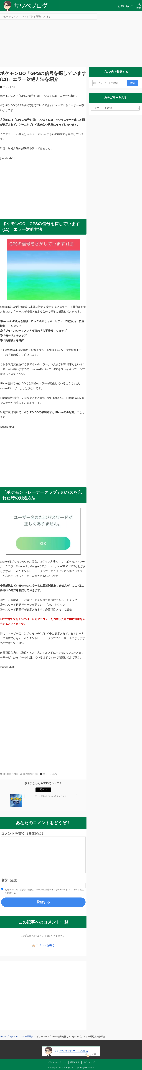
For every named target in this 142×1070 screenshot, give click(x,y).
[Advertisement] (71, 44)
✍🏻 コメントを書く (43, 945)
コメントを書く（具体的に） (23, 833)
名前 (10, 880)
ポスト (43, 789)
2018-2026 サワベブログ (68, 1068)
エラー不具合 (50, 774)
